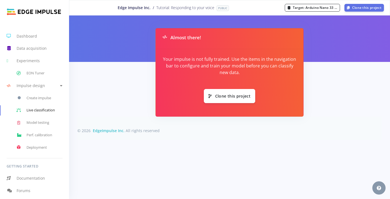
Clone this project (364, 7)
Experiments (23, 60)
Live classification (36, 110)
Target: (313, 7)
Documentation (26, 178)
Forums (18, 190)
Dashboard (22, 36)
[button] (34, 85)
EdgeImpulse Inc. (109, 130)
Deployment (32, 147)
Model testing (33, 122)
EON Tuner (30, 73)
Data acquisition (27, 48)
